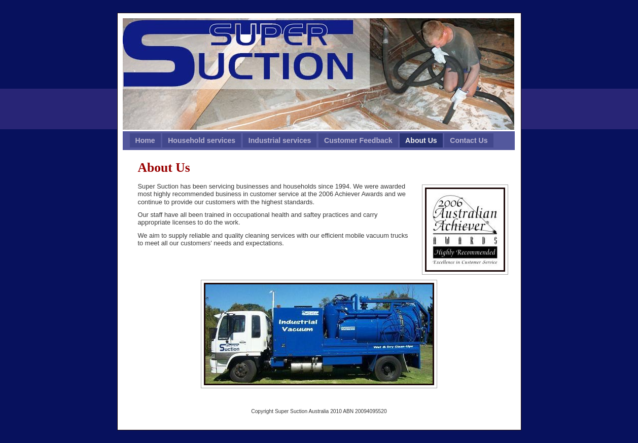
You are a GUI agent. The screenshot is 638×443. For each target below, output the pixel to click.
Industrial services (280, 140)
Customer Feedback (358, 140)
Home (145, 140)
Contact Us (468, 140)
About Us (421, 140)
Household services (201, 140)
